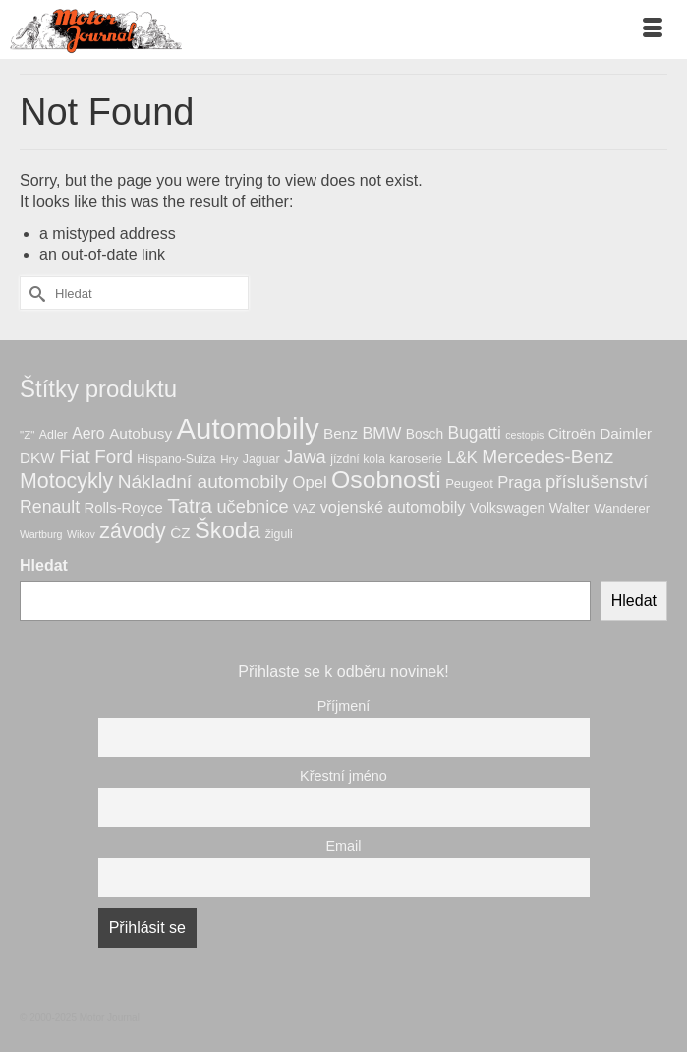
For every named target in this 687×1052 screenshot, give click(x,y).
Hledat (44, 565)
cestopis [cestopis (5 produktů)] (524, 435)
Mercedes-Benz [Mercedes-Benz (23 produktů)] (547, 456)
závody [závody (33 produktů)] (132, 531)
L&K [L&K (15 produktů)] (461, 457)
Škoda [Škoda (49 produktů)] (227, 530)
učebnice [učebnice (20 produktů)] (252, 506)
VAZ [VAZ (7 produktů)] (304, 509)
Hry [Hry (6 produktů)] (229, 458)
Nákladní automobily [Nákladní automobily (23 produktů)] (203, 481)
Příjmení (344, 706)
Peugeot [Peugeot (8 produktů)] (469, 483)
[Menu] (652, 29)
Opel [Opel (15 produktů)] (310, 482)
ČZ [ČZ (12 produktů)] (180, 533)
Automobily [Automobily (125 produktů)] (248, 429)
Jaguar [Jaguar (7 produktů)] (261, 459)
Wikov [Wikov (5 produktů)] (81, 534)
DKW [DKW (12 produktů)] (37, 457)
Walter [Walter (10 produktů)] (569, 508)
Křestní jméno (343, 776)
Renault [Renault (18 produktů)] (50, 507)
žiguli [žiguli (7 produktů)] (279, 534)
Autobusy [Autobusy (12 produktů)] (140, 433)
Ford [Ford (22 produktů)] (113, 456)
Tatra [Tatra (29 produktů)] (189, 505)
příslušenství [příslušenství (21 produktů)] (596, 481)
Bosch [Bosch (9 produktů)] (424, 434)
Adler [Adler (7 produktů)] (53, 435)
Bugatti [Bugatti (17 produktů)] (474, 433)
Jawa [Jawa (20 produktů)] (305, 456)
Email (344, 846)
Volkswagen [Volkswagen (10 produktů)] (507, 508)
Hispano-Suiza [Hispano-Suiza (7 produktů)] (176, 459)
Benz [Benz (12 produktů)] (340, 433)
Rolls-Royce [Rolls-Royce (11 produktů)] (124, 508)
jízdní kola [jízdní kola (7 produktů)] (357, 459)
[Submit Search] (34, 293)
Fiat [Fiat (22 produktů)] (74, 456)
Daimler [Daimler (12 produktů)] (626, 433)
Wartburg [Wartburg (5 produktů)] (41, 534)
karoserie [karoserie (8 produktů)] (415, 458)
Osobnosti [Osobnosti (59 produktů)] (386, 480)
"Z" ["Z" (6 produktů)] (27, 434)
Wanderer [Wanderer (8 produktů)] (622, 508)
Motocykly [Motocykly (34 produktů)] (66, 481)
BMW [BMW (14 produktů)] (381, 433)
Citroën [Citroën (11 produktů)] (572, 434)
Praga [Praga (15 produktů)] (519, 482)
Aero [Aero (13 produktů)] (88, 433)
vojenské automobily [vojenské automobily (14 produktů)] (393, 507)
